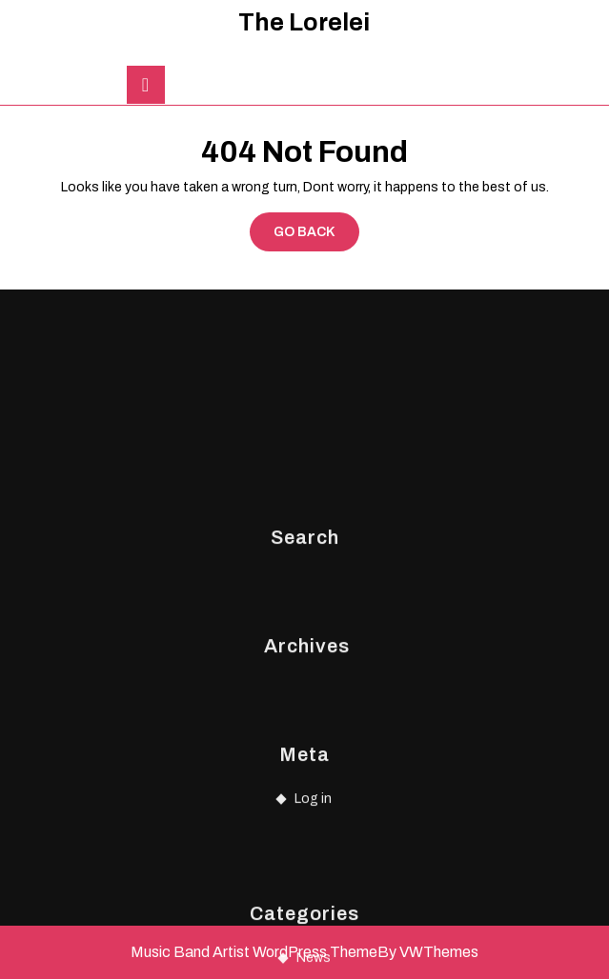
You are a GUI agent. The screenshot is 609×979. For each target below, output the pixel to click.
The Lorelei (304, 22)
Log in (313, 892)
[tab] (146, 85)
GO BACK (316, 236)
